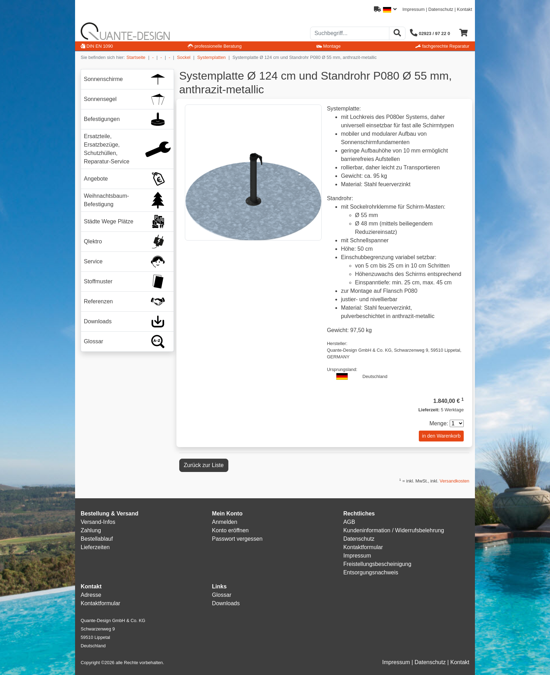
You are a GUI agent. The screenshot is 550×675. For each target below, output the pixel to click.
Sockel (183, 57)
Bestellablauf (97, 539)
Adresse (91, 595)
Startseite (135, 57)
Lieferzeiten (95, 547)
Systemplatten (211, 57)
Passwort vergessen (237, 539)
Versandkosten (454, 481)
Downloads (226, 603)
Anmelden (224, 522)
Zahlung (91, 530)
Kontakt (464, 9)
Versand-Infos (98, 522)
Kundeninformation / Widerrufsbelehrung (393, 530)
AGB (349, 522)
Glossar (221, 595)
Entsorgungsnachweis (370, 572)
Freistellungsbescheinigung (377, 564)
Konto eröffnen (230, 530)
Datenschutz (440, 9)
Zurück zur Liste (204, 465)
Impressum (413, 9)
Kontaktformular (363, 547)
